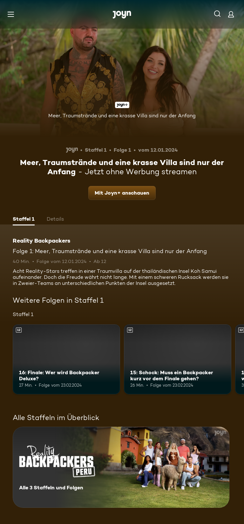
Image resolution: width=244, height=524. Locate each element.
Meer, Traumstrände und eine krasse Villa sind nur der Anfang (122, 116)
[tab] (23, 219)
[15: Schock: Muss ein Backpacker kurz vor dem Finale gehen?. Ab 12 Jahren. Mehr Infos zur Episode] (177, 359)
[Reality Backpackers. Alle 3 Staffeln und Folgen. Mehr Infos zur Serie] (121, 467)
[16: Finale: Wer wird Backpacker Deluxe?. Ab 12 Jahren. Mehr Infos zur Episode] (66, 359)
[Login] (231, 14)
